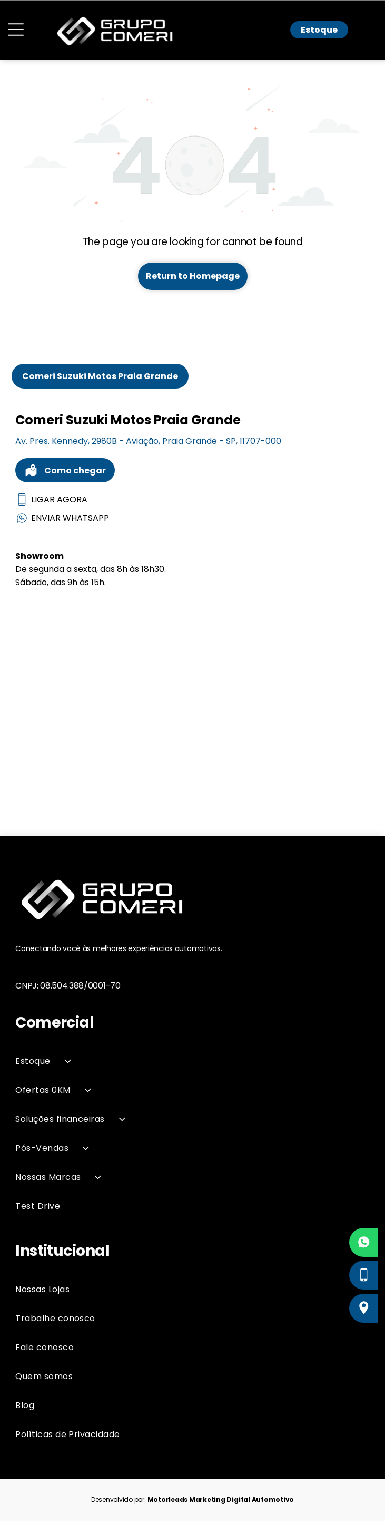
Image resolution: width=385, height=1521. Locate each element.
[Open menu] (16, 30)
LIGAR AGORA (51, 499)
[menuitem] (192, 1061)
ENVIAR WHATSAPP (62, 518)
